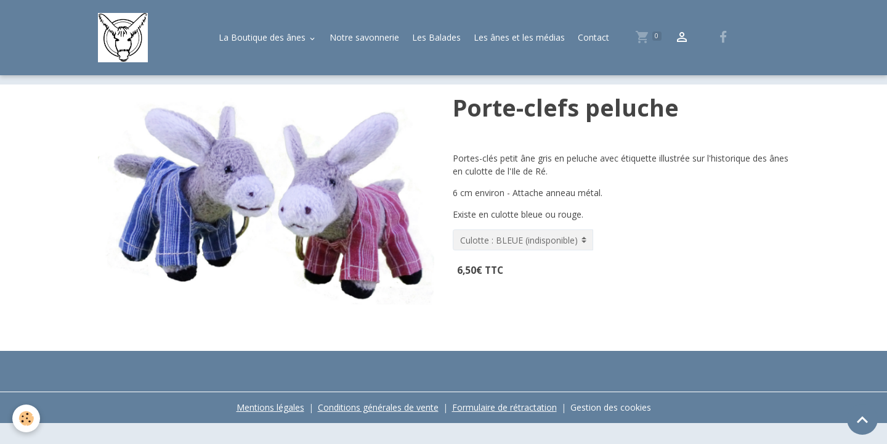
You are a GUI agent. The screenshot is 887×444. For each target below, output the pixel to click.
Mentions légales (270, 407)
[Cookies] (26, 418)
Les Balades (436, 37)
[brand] (125, 37)
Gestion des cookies (610, 407)
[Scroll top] (862, 419)
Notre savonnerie (364, 37)
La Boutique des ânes (263, 37)
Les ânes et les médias (519, 37)
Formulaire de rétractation (504, 407)
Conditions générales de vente (378, 407)
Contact (593, 37)
